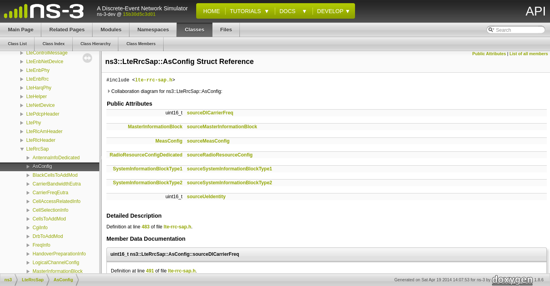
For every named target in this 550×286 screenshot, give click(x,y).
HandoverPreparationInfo (59, 254)
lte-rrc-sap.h (153, 80)
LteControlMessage (47, 53)
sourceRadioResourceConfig (220, 155)
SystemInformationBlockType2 (147, 183)
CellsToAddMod (49, 219)
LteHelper (36, 96)
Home (210, 11)
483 (146, 227)
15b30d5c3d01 (139, 14)
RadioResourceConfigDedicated (146, 155)
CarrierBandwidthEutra (57, 184)
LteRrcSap (37, 149)
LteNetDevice (40, 105)
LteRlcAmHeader (44, 131)
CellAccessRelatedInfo (57, 201)
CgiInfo (40, 227)
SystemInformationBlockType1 (147, 169)
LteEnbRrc (37, 79)
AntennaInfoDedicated (56, 157)
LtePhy (33, 123)
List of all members (528, 53)
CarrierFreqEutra (50, 192)
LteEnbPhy (38, 70)
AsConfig (42, 166)
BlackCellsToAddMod (55, 175)
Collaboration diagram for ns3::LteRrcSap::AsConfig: (164, 91)
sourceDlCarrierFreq (210, 113)
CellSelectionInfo (50, 210)
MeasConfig (168, 141)
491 (150, 271)
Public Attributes (489, 53)
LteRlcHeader (40, 140)
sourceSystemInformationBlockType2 (229, 183)
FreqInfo (41, 245)
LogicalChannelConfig (56, 262)
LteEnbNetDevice (44, 61)
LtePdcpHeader (42, 114)
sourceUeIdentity (206, 196)
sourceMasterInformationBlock (222, 126)
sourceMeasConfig (208, 141)
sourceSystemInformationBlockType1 (229, 169)
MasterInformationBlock (58, 271)
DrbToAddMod (48, 236)
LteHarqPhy (38, 88)
